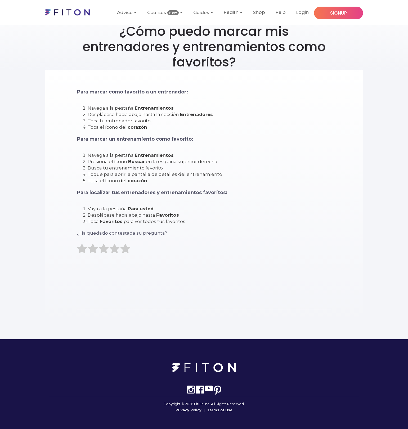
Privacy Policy (188, 410)
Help (281, 12)
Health (231, 12)
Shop (259, 12)
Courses (165, 12)
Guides (203, 12)
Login (302, 12)
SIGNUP (338, 13)
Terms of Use (219, 410)
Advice (127, 12)
